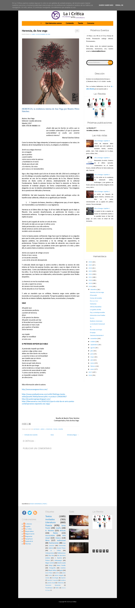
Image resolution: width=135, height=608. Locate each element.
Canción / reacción (52, 580)
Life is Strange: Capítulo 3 (102, 174)
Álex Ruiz (28, 544)
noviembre (93, 338)
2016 (90, 375)
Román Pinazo (61, 548)
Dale (110, 62)
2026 (90, 262)
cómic (57, 573)
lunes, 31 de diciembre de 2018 (40, 34)
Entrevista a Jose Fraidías (97, 315)
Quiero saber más (106, 5)
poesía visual (51, 583)
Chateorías (60, 583)
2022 (90, 274)
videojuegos (58, 560)
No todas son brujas (96, 330)
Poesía (55, 429)
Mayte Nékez (29, 531)
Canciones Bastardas (53, 585)
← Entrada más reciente (29, 435)
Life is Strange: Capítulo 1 (102, 208)
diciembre (93, 289)
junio (92, 354)
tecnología (55, 578)
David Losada (61, 563)
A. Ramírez (58, 558)
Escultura (63, 580)
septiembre (94, 345)
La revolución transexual (97, 324)
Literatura (49, 429)
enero (92, 369)
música (58, 538)
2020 (90, 280)
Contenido (70, 23)
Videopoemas (49, 553)
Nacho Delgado (59, 575)
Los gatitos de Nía (95, 309)
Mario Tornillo (61, 565)
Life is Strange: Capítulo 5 (102, 158)
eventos (63, 568)
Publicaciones (61, 553)
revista (47, 578)
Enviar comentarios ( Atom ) (38, 504)
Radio (57, 588)
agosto (92, 348)
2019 (90, 283)
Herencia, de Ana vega (34, 31)
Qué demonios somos (53, 23)
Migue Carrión (49, 563)
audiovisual (61, 540)
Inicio (52, 435)
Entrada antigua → (73, 435)
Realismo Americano (96, 321)
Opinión (63, 578)
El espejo (93, 332)
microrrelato (50, 536)
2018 (90, 286)
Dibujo (51, 565)
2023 (90, 271)
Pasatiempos (49, 588)
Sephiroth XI (29, 541)
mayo (92, 357)
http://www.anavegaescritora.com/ (35, 390)
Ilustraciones (54, 543)
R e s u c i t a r (94, 301)
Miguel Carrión (29, 534)
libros (42, 429)
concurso (51, 545)
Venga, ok (119, 5)
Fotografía (52, 568)
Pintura (47, 560)
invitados (37, 429)
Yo (90, 327)
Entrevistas (62, 545)
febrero (93, 366)
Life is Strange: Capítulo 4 (102, 141)
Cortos (50, 575)
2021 (90, 277)
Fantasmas (93, 304)
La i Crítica (28, 529)
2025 (90, 265)
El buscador (93, 295)
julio (91, 351)
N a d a (92, 318)
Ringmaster (28, 536)
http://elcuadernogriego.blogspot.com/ (36, 399)
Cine (64, 543)
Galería (51, 548)
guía (61, 570)
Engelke (27, 526)
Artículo (63, 531)
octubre (93, 341)
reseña (60, 429)
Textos (48, 516)
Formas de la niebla (96, 298)
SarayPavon (29, 539)
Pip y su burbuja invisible (97, 312)
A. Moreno (28, 524)
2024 (90, 268)
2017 (90, 372)
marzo (92, 363)
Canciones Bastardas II (96, 335)
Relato (55, 533)
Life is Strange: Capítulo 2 (102, 191)
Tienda (80, 23)
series (64, 573)
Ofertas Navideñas (95, 307)
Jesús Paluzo (49, 573)
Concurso (90, 23)
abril (91, 360)
